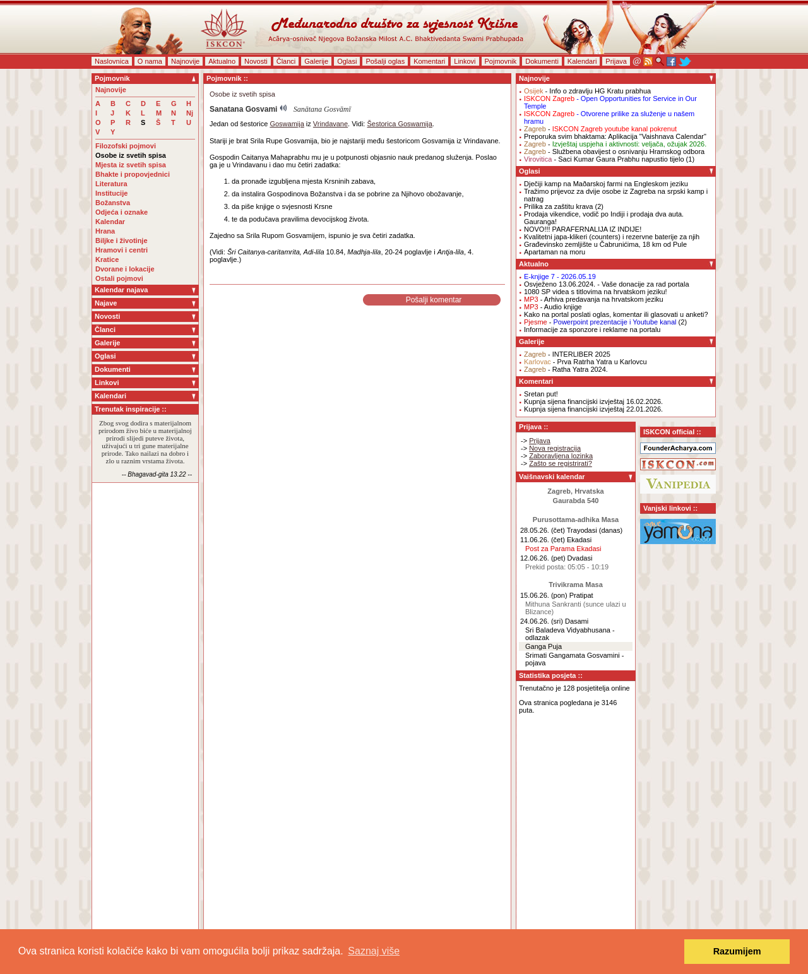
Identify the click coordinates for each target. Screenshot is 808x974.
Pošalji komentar (434, 299)
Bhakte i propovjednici (132, 174)
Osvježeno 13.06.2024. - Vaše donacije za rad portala (606, 284)
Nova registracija (555, 448)
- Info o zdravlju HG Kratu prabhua (587, 91)
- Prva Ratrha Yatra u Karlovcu (585, 361)
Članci (286, 61)
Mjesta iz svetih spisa (130, 165)
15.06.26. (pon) (543, 595)
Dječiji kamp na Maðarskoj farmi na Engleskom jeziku (606, 183)
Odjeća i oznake (121, 212)
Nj (189, 113)
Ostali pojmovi (119, 278)
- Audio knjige (553, 307)
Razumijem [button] (737, 951)
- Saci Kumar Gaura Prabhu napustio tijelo (604, 159)
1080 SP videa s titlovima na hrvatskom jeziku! (595, 291)
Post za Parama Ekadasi (563, 548)
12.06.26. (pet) (543, 558)
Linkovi (464, 61)
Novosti (256, 61)
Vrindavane (330, 124)
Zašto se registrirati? (560, 463)
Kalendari (582, 61)
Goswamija (287, 124)
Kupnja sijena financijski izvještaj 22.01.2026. (593, 409)
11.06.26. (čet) (542, 539)
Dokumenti (542, 61)
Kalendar (110, 221)
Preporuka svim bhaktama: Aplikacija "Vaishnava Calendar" (615, 136)
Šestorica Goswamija (399, 124)
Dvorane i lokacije (125, 269)
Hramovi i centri (121, 250)
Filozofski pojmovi (125, 146)
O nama (150, 61)
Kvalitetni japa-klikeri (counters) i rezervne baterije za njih (611, 237)
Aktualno (221, 61)
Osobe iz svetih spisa (130, 155)
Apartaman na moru (554, 252)
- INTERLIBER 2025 (567, 354)
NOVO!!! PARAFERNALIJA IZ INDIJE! (582, 229)
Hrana (105, 231)
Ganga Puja (543, 646)
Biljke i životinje (121, 240)
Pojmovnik (501, 61)
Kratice (107, 259)
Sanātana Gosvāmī (322, 109)
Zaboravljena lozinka (561, 456)
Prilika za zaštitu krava (558, 206)
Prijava (616, 61)
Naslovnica (112, 61)
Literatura (111, 183)
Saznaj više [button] (374, 951)
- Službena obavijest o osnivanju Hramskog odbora (614, 151)
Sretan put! (541, 394)
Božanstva (112, 202)
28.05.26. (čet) (542, 530)
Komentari (429, 61)
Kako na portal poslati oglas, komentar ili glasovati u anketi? (616, 314)
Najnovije (185, 61)
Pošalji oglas (385, 61)
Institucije (111, 193)
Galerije (316, 61)
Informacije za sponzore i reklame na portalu (592, 329)
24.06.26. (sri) (541, 621)
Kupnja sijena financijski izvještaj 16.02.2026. (593, 401)
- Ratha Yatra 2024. (566, 369)
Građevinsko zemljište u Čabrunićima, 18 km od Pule (605, 244)
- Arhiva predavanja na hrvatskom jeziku (593, 299)
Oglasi (347, 61)
